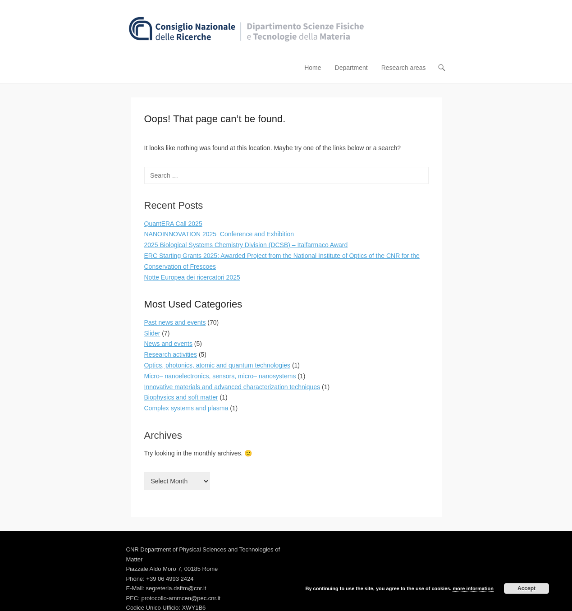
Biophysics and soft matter (181, 397)
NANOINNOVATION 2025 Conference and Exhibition (219, 234)
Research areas (403, 67)
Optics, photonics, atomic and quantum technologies (217, 365)
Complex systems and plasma (186, 408)
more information (473, 588)
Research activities (170, 354)
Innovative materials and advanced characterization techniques (232, 386)
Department (351, 67)
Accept (526, 588)
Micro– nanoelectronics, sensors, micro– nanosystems (220, 376)
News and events (168, 343)
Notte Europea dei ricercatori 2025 (192, 277)
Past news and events (175, 322)
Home (312, 67)
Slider (152, 333)
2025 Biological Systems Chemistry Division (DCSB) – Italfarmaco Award (246, 244)
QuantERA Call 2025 (173, 223)
